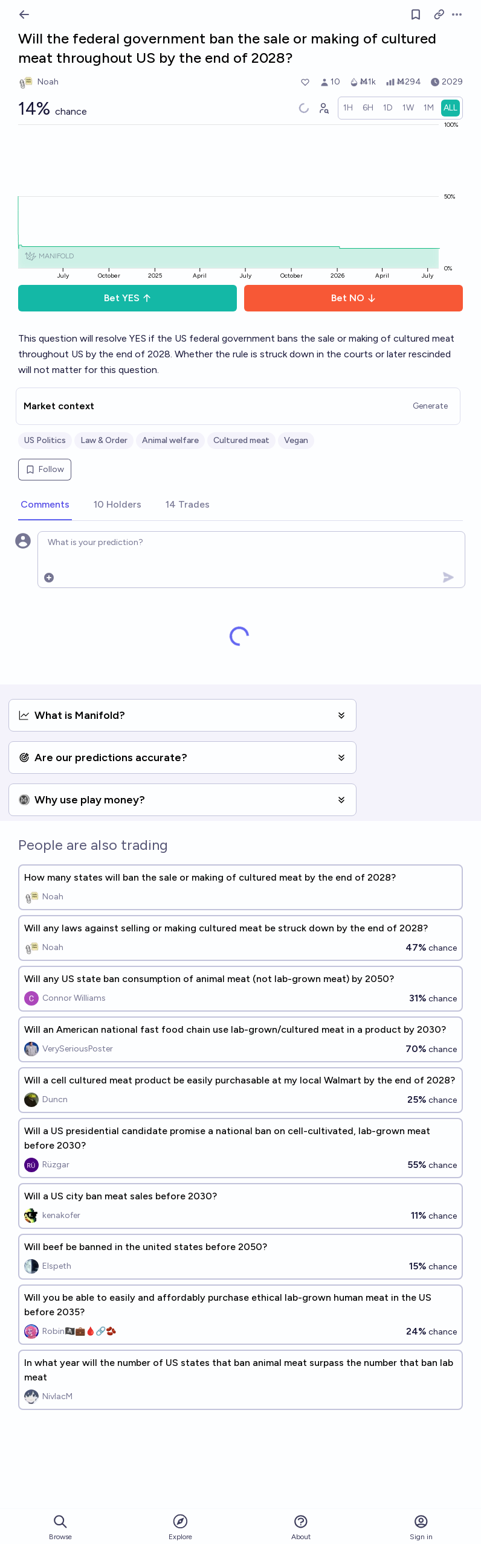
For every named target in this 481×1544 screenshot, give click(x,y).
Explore (180, 1527)
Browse (60, 1527)
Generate (430, 406)
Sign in (421, 1527)
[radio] (348, 108)
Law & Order (104, 440)
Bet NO (353, 298)
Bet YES (128, 298)
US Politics (45, 440)
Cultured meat (241, 440)
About (301, 1527)
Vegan (296, 440)
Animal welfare (170, 440)
